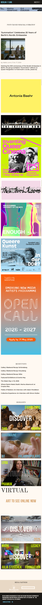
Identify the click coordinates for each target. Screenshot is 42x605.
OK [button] (12, 602)
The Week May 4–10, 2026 (10, 381)
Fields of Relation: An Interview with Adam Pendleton (20, 390)
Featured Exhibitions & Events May (13, 377)
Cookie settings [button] (6, 602)
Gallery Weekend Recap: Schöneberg (14, 367)
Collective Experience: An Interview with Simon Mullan (20, 393)
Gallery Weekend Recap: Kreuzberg (13, 371)
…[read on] (33, 69)
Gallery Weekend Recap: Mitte (11, 374)
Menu (37, 2)
